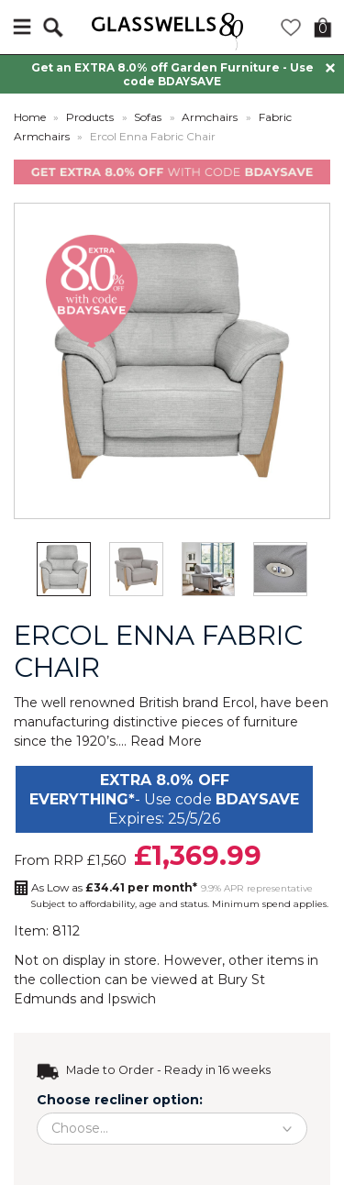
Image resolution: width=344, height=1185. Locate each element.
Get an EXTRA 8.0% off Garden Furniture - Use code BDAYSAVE (172, 74)
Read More (166, 741)
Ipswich (131, 999)
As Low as (114, 887)
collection (70, 979)
